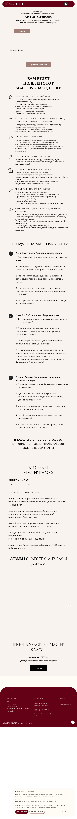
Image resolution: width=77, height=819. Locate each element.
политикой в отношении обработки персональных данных (35, 796)
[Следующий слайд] (69, 697)
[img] (14, 4)
